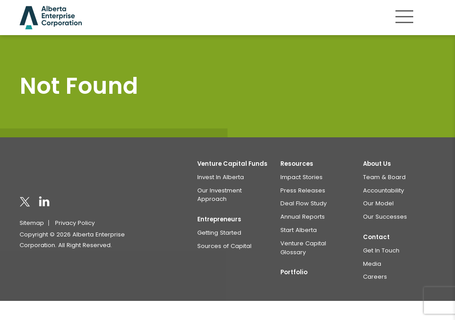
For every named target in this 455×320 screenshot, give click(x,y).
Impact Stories (301, 177)
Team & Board (384, 177)
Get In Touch (381, 250)
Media (372, 264)
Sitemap (32, 223)
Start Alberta (298, 230)
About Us (377, 164)
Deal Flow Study (303, 203)
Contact (376, 237)
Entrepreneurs (219, 219)
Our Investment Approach (219, 195)
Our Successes (385, 216)
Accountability (383, 190)
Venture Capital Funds (232, 164)
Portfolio (293, 272)
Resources (296, 164)
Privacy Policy (75, 223)
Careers (375, 276)
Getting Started (219, 232)
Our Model (378, 203)
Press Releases (302, 190)
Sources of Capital (224, 246)
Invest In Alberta (220, 177)
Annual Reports (302, 216)
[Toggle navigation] (404, 16)
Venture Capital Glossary (303, 247)
